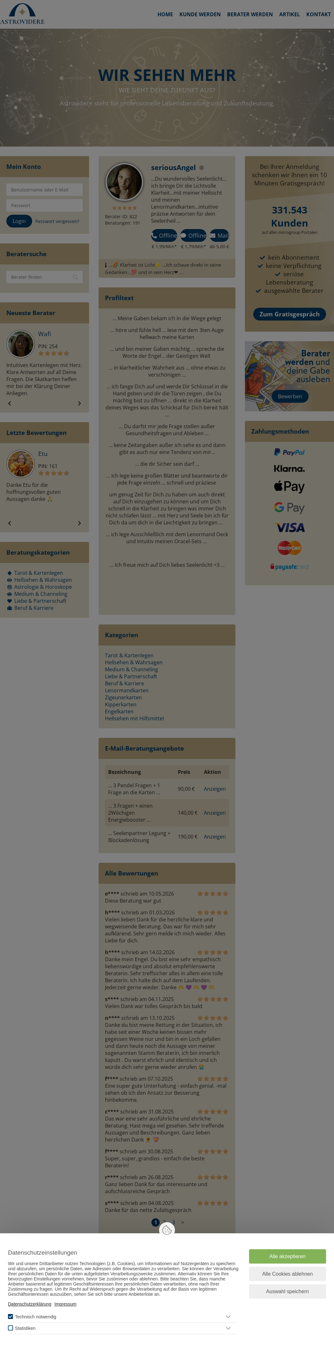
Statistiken (25, 1328)
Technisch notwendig (35, 1316)
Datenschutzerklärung (29, 1304)
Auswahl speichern (287, 1291)
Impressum (65, 1304)
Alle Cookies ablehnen (287, 1274)
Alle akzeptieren (287, 1256)
